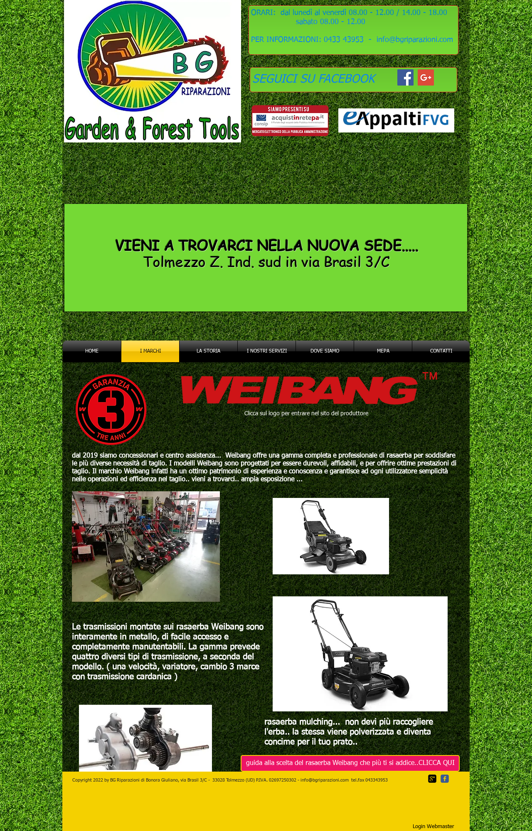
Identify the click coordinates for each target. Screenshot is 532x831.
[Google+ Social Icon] (426, 77)
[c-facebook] (445, 779)
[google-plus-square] (432, 779)
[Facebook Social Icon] (405, 77)
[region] (265, 257)
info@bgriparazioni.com (324, 780)
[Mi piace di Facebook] (335, 809)
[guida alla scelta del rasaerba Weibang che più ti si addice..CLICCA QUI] (350, 763)
